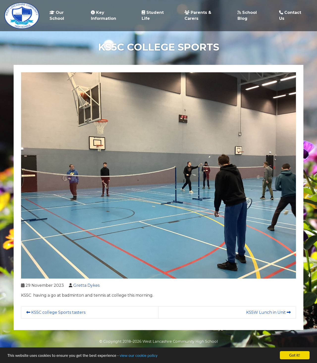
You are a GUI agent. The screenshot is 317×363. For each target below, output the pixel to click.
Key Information (103, 15)
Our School (57, 15)
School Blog (247, 15)
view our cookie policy (139, 355)
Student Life (153, 15)
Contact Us (290, 15)
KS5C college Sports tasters (55, 312)
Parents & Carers (198, 15)
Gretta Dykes (86, 285)
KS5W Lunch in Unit (268, 312)
